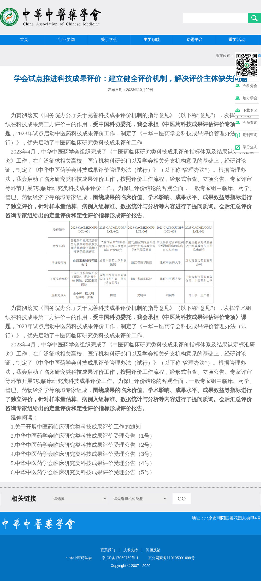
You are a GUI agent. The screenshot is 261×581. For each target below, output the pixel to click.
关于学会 (109, 39)
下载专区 (250, 110)
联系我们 (107, 550)
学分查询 (250, 147)
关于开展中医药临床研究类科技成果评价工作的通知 (78, 427)
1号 (145, 436)
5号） (148, 472)
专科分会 (250, 86)
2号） (148, 445)
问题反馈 (153, 550)
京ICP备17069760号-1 (120, 558)
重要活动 (237, 39)
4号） (148, 463)
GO (181, 499)
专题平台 (194, 39)
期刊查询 (250, 135)
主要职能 (152, 39)
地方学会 (250, 98)
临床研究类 (67, 436)
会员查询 (250, 122)
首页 (24, 39)
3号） (148, 454)
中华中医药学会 (34, 436)
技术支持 (130, 550)
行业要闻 (66, 39)
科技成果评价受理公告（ (111, 436)
